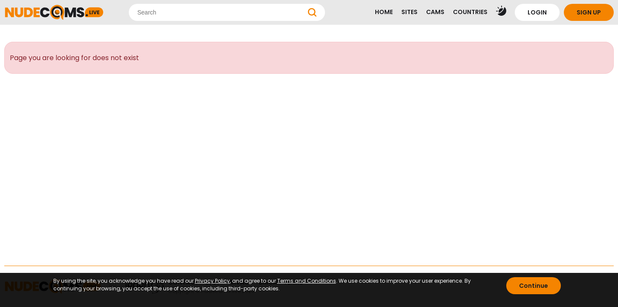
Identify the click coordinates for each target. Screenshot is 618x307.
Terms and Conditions (306, 280)
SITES (409, 12)
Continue (533, 285)
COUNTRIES (470, 12)
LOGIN (537, 12)
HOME (384, 12)
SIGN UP (589, 12)
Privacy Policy (212, 280)
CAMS (435, 12)
